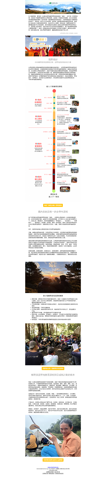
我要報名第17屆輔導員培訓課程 (53, 368)
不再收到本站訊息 (59, 473)
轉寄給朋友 (51, 473)
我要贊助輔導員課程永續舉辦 (53, 460)
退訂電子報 (57, 472)
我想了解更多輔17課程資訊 (53, 205)
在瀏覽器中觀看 (50, 472)
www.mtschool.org (53, 467)
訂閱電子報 (45, 473)
